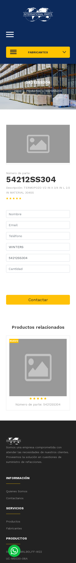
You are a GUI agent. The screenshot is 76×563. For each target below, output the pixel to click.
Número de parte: (18, 173)
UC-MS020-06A (17, 558)
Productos (13, 521)
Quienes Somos (16, 491)
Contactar (38, 299)
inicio (17, 90)
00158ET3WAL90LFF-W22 (24, 551)
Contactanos (15, 498)
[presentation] (37, 284)
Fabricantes (14, 528)
